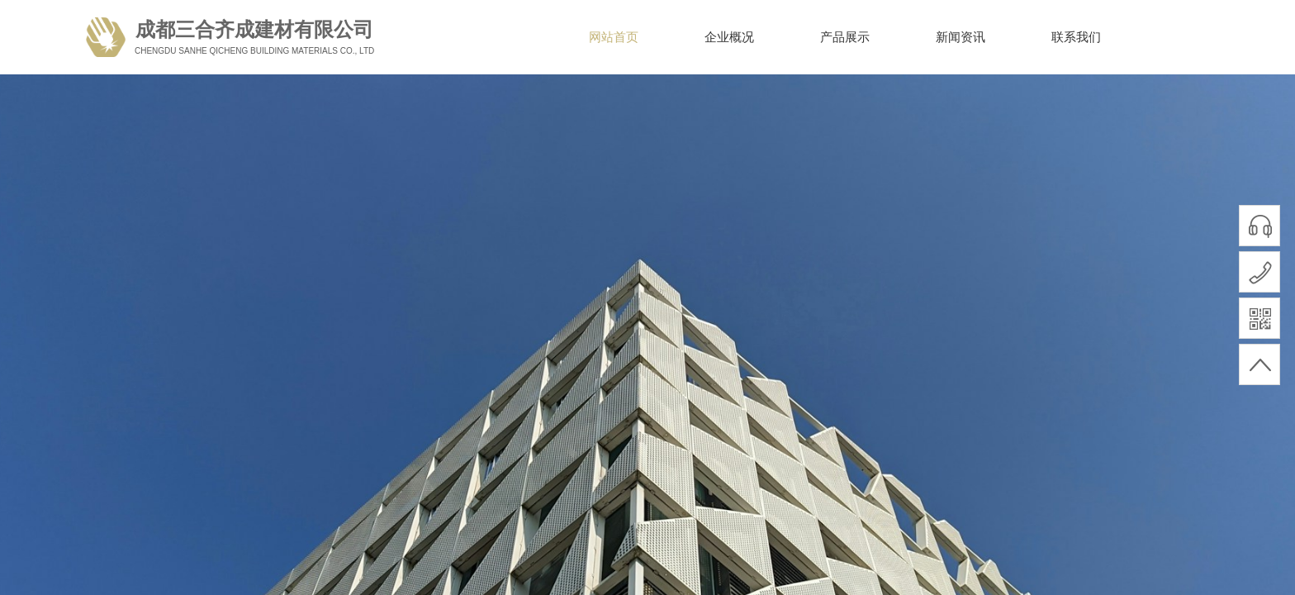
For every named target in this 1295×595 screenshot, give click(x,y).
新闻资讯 (960, 37)
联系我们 (1076, 37)
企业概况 (729, 37)
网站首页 (613, 37)
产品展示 (845, 37)
